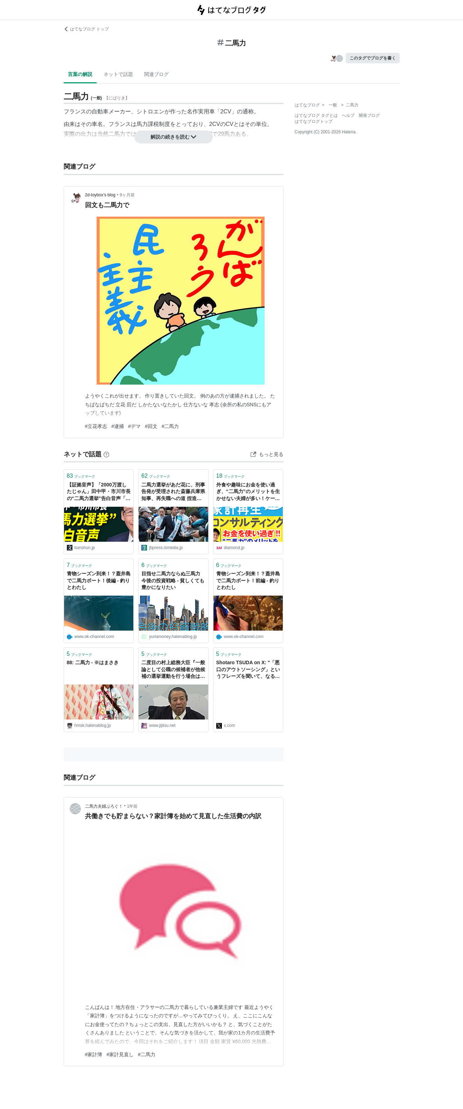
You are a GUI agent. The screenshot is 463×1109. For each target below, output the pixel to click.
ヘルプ (348, 115)
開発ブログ (369, 115)
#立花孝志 (96, 426)
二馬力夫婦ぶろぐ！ (104, 806)
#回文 (151, 426)
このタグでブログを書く (373, 58)
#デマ (134, 426)
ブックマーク (81, 476)
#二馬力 (170, 426)
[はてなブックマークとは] (106, 454)
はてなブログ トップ (86, 29)
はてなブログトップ (313, 121)
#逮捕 (117, 426)
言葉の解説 (80, 74)
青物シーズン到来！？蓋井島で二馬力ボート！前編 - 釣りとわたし (248, 580)
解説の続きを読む (173, 137)
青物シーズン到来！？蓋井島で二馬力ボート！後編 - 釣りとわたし (99, 580)
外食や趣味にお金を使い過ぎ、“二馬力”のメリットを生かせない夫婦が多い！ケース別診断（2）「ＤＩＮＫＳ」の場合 (248, 492)
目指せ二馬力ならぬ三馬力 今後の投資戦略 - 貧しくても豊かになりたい (173, 580)
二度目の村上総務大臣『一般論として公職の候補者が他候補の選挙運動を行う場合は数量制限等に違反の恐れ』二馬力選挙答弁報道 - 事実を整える (173, 670)
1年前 (132, 806)
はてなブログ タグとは (316, 115)
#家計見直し (120, 1054)
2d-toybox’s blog (100, 194)
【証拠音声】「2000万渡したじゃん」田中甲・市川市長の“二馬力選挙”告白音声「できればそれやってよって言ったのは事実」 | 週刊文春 (99, 492)
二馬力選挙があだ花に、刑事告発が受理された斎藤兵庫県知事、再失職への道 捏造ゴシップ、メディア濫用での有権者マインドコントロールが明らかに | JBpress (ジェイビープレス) (173, 492)
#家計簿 (94, 1054)
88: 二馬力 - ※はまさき (93, 662)
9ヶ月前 (127, 194)
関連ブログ (156, 74)
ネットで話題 (118, 74)
